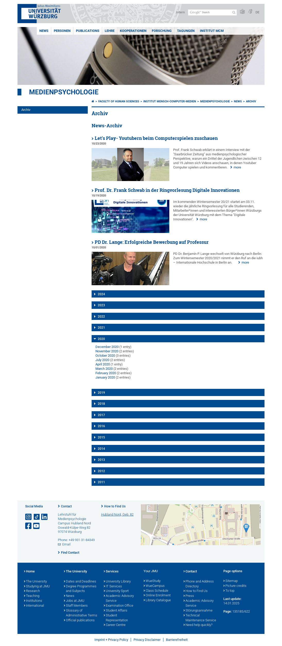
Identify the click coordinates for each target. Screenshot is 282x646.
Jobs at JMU (74, 601)
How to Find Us (115, 506)
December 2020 (107, 347)
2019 (101, 392)
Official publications (79, 620)
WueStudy (152, 581)
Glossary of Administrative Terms (80, 613)
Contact (66, 506)
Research (32, 591)
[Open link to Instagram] (28, 517)
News (43, 31)
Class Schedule (156, 591)
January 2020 (105, 377)
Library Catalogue (157, 600)
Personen (62, 31)
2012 (101, 471)
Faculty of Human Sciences (118, 101)
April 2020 (102, 364)
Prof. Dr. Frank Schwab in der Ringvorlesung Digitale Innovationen (167, 190)
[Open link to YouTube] (36, 526)
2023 (101, 305)
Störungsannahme (198, 610)
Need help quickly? (198, 625)
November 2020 (106, 351)
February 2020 (105, 373)
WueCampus (154, 586)
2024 (101, 294)
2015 (101, 437)
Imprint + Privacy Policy (111, 640)
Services (111, 571)
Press (188, 596)
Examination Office (118, 606)
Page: (227, 611)
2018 (101, 404)
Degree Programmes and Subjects (80, 589)
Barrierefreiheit (177, 640)
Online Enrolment (157, 595)
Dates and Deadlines (80, 581)
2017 (101, 415)
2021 (101, 327)
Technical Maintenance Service (199, 618)
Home (29, 571)
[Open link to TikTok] (36, 517)
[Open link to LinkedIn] (44, 517)
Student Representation (116, 618)
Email (66, 544)
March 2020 (104, 369)
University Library (117, 581)
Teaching (31, 596)
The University (35, 581)
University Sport (116, 591)
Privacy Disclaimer (147, 640)
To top (228, 591)
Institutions (33, 601)
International (34, 606)
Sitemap (230, 581)
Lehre (109, 31)
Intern (180, 12)
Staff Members (76, 606)
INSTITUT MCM (212, 31)
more (237, 167)
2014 (101, 449)
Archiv (25, 110)
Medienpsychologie (64, 92)
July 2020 (102, 360)
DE (257, 12)
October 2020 (105, 355)
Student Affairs (115, 610)
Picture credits (234, 586)
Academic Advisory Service (119, 598)
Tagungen (186, 31)
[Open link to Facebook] (28, 526)
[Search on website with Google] (212, 12)
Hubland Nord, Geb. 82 (117, 514)
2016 (101, 426)
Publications (87, 31)
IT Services (113, 586)
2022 (101, 316)
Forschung (162, 31)
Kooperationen (133, 31)
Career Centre (115, 625)
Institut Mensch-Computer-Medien (169, 101)
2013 (101, 460)
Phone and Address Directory (198, 584)
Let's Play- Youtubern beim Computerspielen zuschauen (156, 138)
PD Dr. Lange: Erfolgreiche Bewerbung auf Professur (152, 242)
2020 (101, 339)
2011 (101, 482)
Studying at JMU (37, 586)
